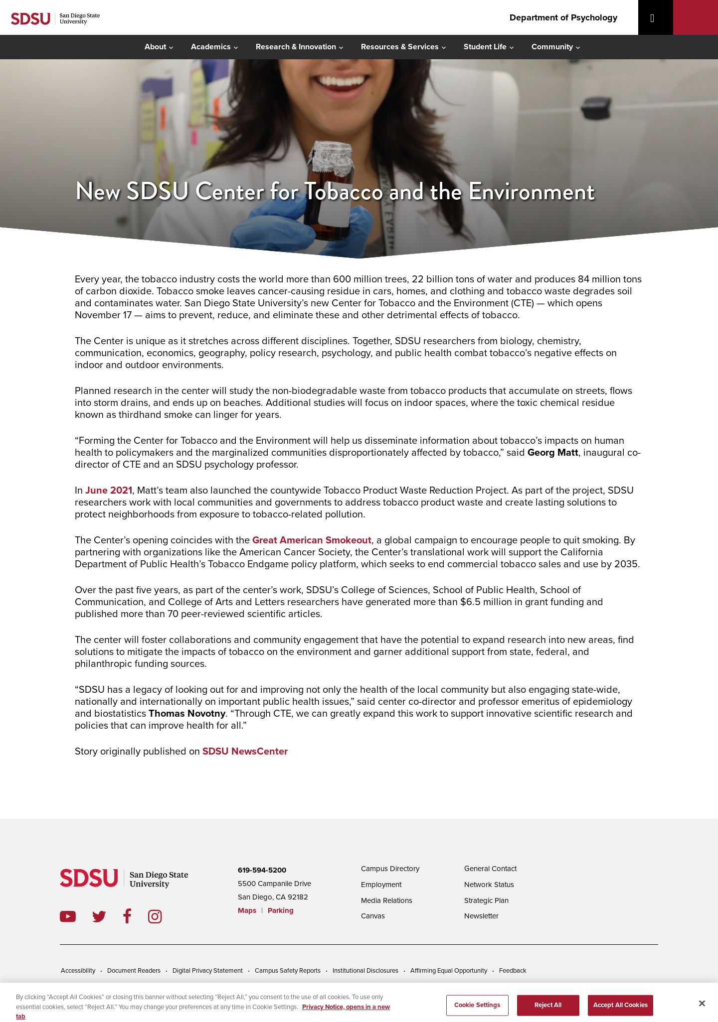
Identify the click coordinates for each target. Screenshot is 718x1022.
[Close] (702, 1009)
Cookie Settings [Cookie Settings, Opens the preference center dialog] (477, 1010)
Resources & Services (400, 47)
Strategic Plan (486, 900)
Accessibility (78, 971)
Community (552, 47)
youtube (68, 916)
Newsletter (481, 915)
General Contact (490, 868)
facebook (135, 916)
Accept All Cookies (620, 1010)
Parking (281, 910)
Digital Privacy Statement (208, 971)
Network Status (489, 884)
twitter (107, 916)
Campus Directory (390, 868)
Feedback (513, 971)
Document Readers (134, 971)
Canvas (373, 915)
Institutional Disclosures (365, 971)
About (155, 47)
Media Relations (386, 900)
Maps (247, 910)
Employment (381, 884)
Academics (211, 47)
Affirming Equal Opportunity (448, 971)
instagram (163, 916)
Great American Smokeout (311, 540)
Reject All (548, 1010)
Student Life (485, 47)
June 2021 (108, 491)
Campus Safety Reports (288, 971)
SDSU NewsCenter (245, 752)
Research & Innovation (296, 47)
